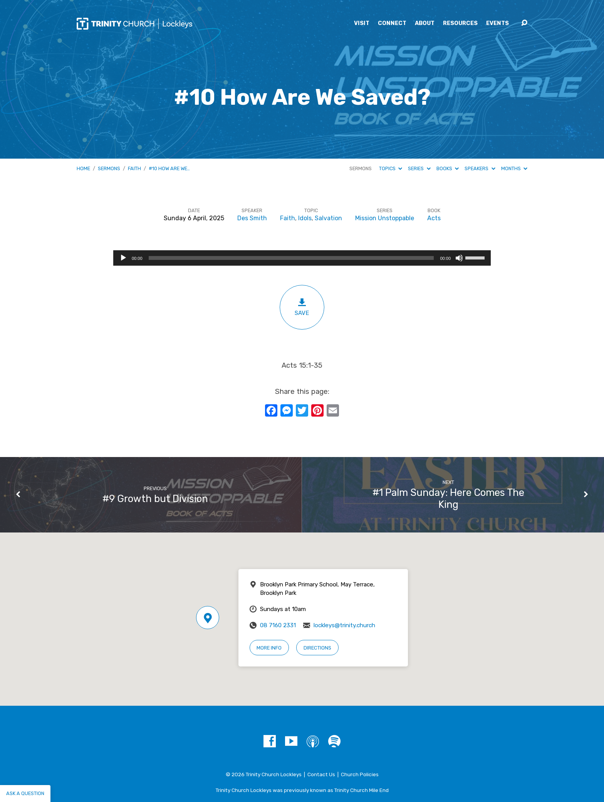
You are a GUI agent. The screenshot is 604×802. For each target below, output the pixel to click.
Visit (361, 23)
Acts (434, 218)
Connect (392, 23)
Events (497, 23)
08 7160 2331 (278, 625)
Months (514, 168)
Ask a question (25, 793)
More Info (269, 648)
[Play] (123, 258)
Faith (134, 168)
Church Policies (360, 774)
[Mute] (459, 258)
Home (83, 168)
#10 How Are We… (169, 168)
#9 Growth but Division (155, 498)
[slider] (291, 258)
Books (447, 168)
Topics (390, 168)
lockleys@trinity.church (344, 625)
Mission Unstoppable (384, 218)
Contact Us (321, 774)
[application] (302, 258)
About (425, 23)
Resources (460, 23)
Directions (317, 648)
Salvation (328, 218)
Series (419, 168)
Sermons (109, 168)
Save (302, 307)
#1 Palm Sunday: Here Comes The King (448, 498)
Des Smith (252, 218)
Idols (305, 218)
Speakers (480, 168)
